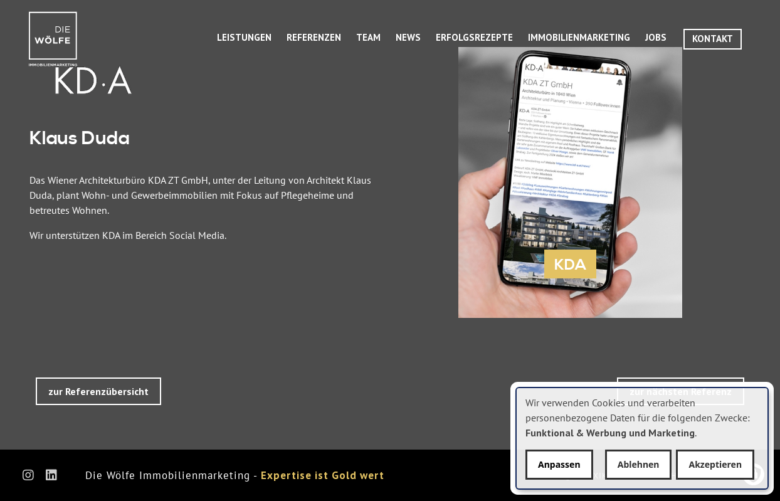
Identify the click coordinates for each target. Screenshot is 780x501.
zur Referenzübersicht (98, 391)
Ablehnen (639, 464)
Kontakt (712, 39)
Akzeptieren (715, 464)
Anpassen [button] (559, 464)
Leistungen (244, 37)
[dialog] (642, 438)
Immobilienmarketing (579, 37)
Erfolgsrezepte (474, 37)
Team (368, 37)
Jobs (656, 37)
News (408, 37)
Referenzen (314, 37)
